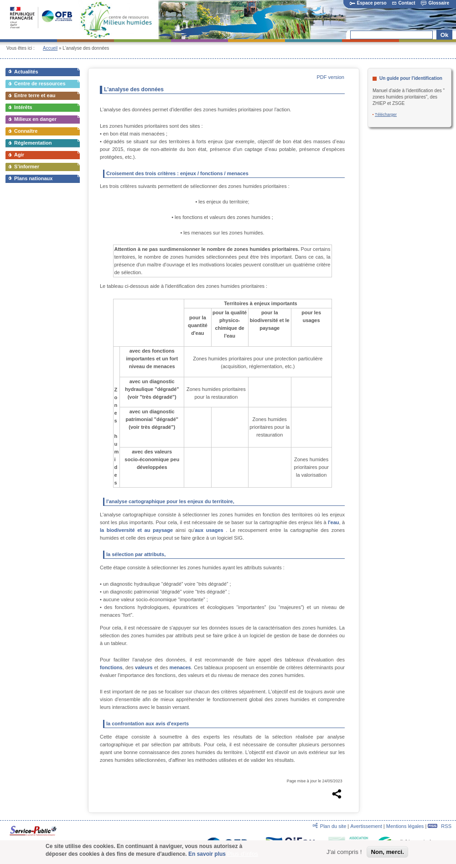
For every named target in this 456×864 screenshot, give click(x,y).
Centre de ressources (40, 83)
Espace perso (368, 2)
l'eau (333, 522)
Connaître (25, 131)
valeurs (144, 667)
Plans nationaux (33, 178)
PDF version (330, 77)
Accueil (50, 48)
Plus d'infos (242, 855)
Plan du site (333, 826)
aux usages (209, 530)
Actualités (26, 71)
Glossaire (435, 2)
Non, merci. (387, 853)
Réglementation (33, 143)
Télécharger (386, 114)
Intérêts (23, 107)
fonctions (111, 667)
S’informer (26, 166)
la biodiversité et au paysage (136, 530)
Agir (19, 154)
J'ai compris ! (344, 853)
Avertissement (366, 826)
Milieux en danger (35, 119)
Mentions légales (405, 826)
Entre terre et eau (34, 95)
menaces (180, 667)
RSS (439, 826)
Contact (403, 2)
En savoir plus (207, 855)
